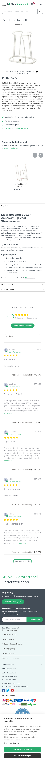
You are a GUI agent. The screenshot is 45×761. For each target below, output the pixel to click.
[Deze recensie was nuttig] (35, 375)
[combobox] (22, 11)
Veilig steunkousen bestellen (12, 644)
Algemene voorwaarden (11, 658)
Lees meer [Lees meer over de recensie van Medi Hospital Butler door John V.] (23, 543)
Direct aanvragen (13, 602)
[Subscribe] (34, 619)
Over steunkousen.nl (9, 630)
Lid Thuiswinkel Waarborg (16, 128)
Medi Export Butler (21, 185)
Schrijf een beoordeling (22, 325)
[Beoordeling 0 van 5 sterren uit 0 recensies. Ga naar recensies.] (12, 24)
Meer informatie (7, 289)
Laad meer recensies (22, 561)
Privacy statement (9, 653)
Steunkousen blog (9, 635)
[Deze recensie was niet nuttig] (39, 375)
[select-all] (11, 148)
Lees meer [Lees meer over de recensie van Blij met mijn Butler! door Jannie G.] (8, 413)
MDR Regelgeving (8, 648)
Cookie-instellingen (22, 756)
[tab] (22, 205)
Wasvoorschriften (8, 285)
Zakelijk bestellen (8, 639)
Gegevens (5, 206)
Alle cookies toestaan (22, 750)
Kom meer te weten (12, 743)
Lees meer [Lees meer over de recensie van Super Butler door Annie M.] (8, 461)
